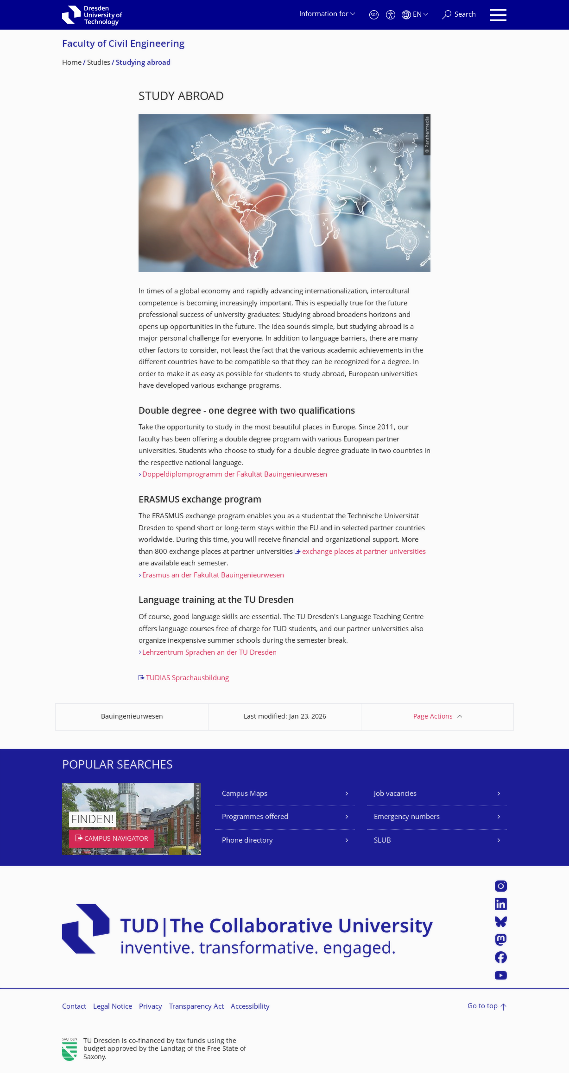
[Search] (459, 15)
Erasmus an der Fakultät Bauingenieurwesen (213, 575)
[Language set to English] (415, 15)
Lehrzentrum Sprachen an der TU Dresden (209, 653)
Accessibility (250, 1007)
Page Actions (433, 717)
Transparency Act (196, 1007)
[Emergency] (374, 15)
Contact (74, 1007)
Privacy (150, 1007)
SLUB (382, 840)
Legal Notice (112, 1007)
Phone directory (247, 840)
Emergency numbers (407, 817)
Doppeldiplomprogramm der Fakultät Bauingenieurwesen (234, 474)
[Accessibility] (391, 15)
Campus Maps (244, 794)
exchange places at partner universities (364, 552)
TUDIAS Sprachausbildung (187, 678)
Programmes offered (255, 817)
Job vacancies (395, 794)
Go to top (483, 1006)
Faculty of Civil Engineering (123, 44)
